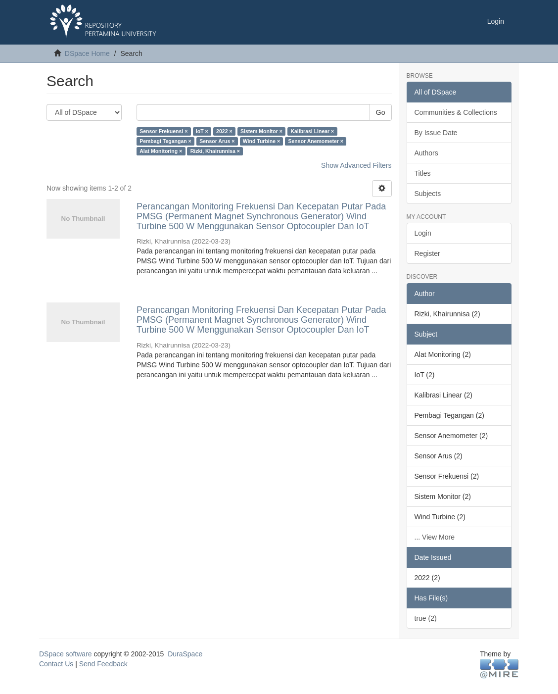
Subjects (428, 194)
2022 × (224, 131)
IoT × (202, 131)
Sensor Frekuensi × (163, 131)
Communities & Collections (456, 112)
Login (423, 233)
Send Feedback (103, 664)
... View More (435, 537)
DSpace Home (87, 53)
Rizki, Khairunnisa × (215, 151)
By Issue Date (436, 133)
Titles (423, 173)
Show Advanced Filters (356, 165)
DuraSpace (185, 654)
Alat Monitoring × (161, 151)
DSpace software (65, 654)
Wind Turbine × (261, 141)
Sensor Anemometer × (315, 141)
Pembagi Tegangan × (165, 141)
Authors (426, 153)
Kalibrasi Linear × (312, 131)
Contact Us (56, 664)
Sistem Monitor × (261, 131)
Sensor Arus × (216, 141)
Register (427, 253)
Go (380, 112)
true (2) (426, 618)
